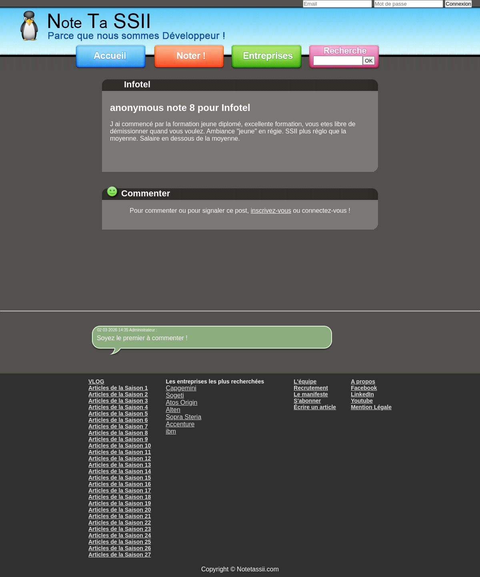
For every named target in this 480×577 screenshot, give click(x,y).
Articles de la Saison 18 (119, 497)
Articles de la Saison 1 (118, 388)
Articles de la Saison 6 (118, 420)
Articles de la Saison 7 (118, 426)
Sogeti (175, 395)
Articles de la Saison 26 (119, 548)
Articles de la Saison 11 (119, 452)
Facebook (364, 388)
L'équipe (305, 381)
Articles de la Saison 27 (119, 554)
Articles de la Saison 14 (119, 471)
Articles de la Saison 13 (119, 465)
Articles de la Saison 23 (119, 529)
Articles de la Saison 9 (118, 439)
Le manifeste (311, 394)
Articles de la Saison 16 (119, 484)
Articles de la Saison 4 (118, 407)
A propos (363, 381)
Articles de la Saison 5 (118, 413)
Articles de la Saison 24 (119, 535)
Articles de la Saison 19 (119, 503)
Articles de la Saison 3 (118, 400)
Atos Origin (181, 402)
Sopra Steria (183, 417)
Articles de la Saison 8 (118, 433)
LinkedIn (362, 394)
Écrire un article (315, 407)
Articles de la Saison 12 (119, 458)
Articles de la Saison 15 (119, 477)
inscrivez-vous (271, 210)
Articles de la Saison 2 (118, 394)
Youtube (362, 400)
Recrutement (311, 388)
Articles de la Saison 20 (119, 509)
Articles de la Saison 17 (119, 490)
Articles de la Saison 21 (119, 516)
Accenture (180, 424)
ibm (171, 431)
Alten (173, 409)
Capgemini (181, 388)
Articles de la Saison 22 (119, 522)
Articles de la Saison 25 (119, 542)
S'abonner (307, 400)
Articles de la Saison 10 (119, 445)
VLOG (96, 381)
